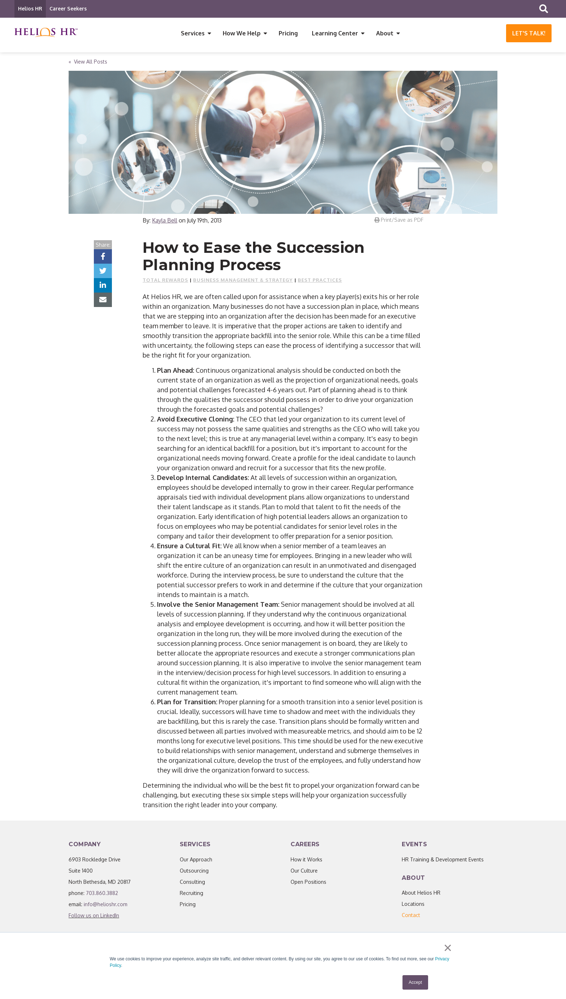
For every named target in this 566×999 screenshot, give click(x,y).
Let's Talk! (528, 33)
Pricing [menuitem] (288, 33)
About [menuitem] (384, 33)
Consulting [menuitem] (192, 884)
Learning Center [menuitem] (335, 33)
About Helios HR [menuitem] (421, 894)
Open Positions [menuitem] (308, 884)
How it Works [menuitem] (306, 861)
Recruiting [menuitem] (191, 895)
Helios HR (30, 8)
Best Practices (320, 282)
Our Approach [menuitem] (196, 861)
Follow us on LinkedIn (94, 917)
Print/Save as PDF (398, 222)
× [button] (449, 949)
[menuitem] (411, 917)
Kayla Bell (164, 222)
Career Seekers (68, 8)
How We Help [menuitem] (242, 33)
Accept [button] (415, 982)
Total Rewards (165, 282)
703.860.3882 (102, 895)
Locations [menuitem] (413, 906)
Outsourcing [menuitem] (194, 872)
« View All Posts (88, 63)
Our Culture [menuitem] (304, 872)
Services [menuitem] (193, 33)
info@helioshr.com (105, 906)
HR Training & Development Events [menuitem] (443, 861)
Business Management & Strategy (243, 282)
